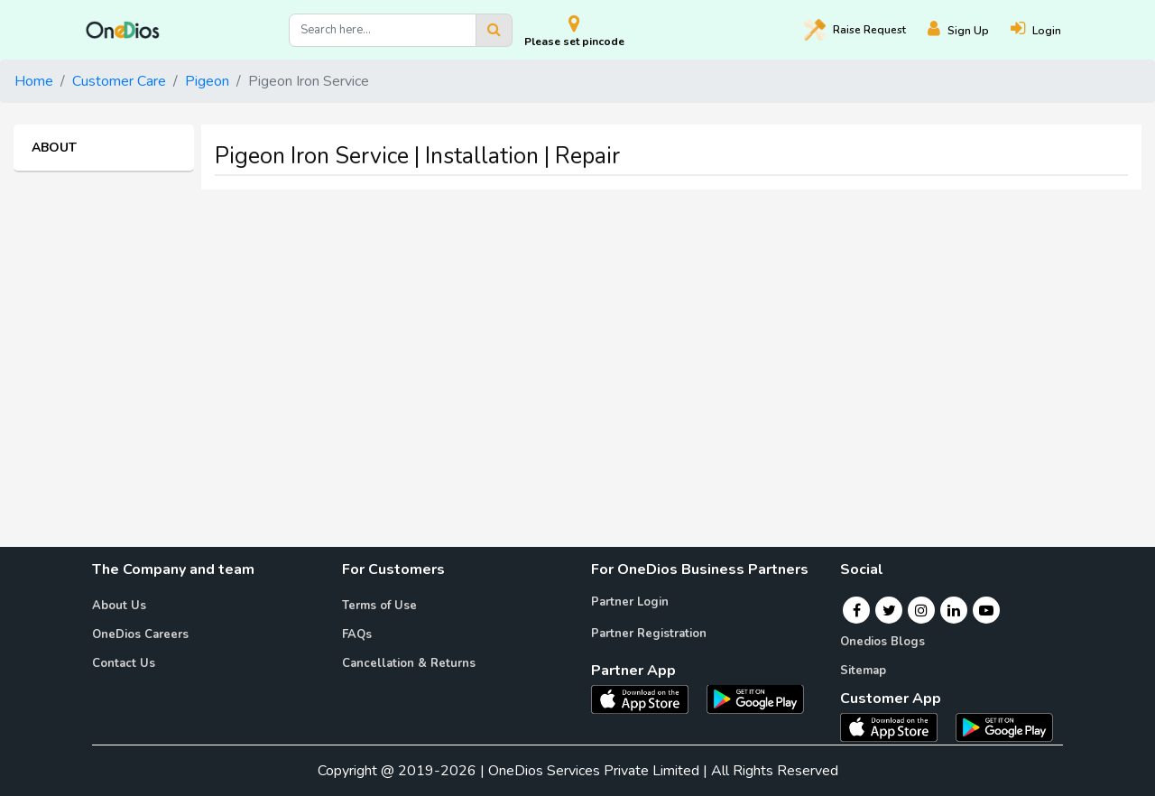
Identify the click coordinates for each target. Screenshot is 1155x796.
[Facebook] (857, 610)
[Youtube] (986, 610)
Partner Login (630, 602)
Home (33, 81)
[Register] (969, 30)
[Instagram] (921, 610)
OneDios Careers (140, 634)
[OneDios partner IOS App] (647, 698)
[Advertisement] (577, 330)
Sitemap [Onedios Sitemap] (863, 670)
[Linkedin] (953, 610)
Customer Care (119, 81)
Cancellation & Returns (409, 663)
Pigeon (207, 81)
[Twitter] (889, 610)
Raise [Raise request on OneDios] (855, 30)
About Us (119, 605)
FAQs (357, 634)
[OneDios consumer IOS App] (896, 726)
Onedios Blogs (882, 642)
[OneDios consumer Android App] (1004, 726)
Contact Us (123, 663)
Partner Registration (649, 633)
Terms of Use (379, 605)
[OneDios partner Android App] (755, 698)
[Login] (1047, 30)
